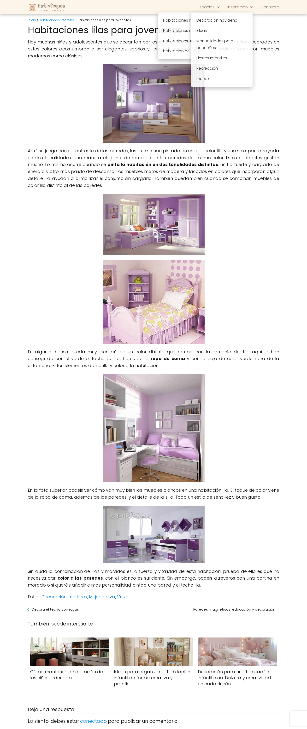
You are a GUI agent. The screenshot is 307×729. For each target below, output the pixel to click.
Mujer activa (102, 597)
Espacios (206, 7)
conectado (93, 721)
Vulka (123, 597)
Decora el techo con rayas (55, 609)
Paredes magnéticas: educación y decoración (234, 609)
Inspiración (237, 7)
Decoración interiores (64, 597)
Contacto (270, 7)
